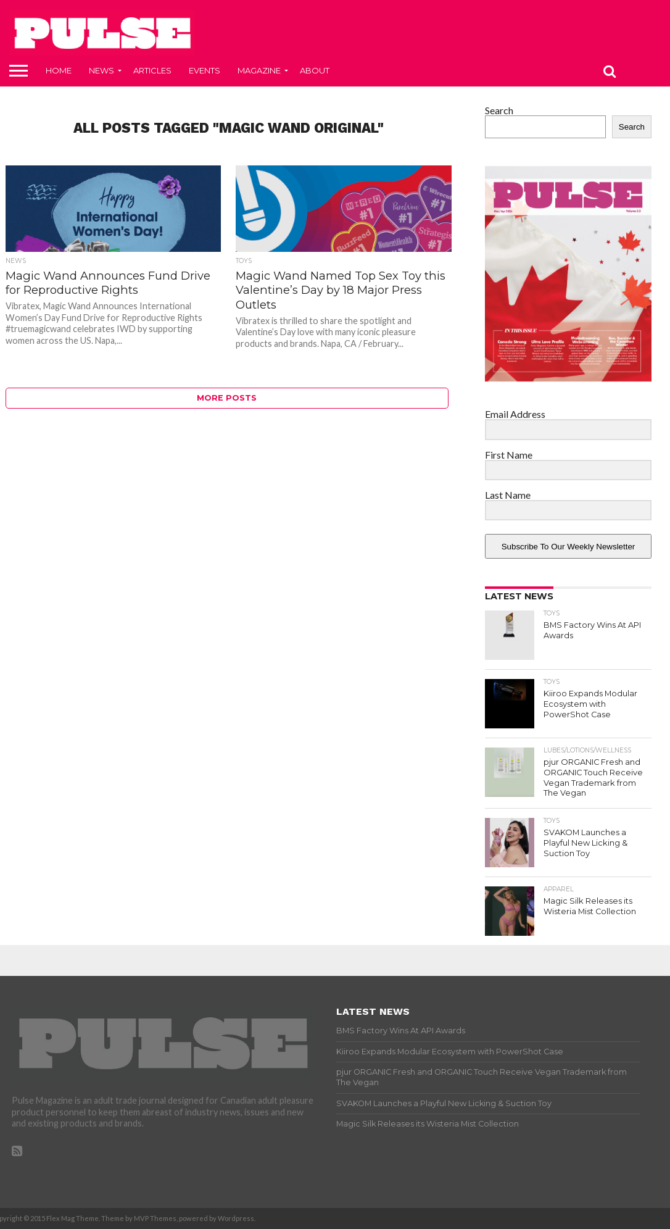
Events (204, 70)
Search (499, 110)
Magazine (259, 70)
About (314, 70)
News (101, 70)
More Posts (227, 397)
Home (59, 70)
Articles (152, 70)
